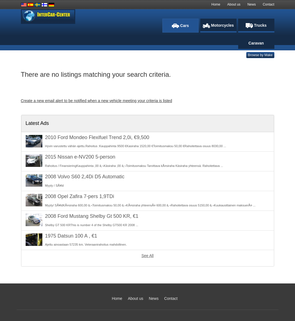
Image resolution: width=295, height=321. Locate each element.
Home (215, 4)
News (251, 4)
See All (148, 255)
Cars (180, 25)
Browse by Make (260, 55)
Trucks (256, 25)
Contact (268, 4)
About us (233, 4)
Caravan (256, 43)
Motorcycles (218, 25)
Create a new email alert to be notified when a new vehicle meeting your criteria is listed (96, 100)
